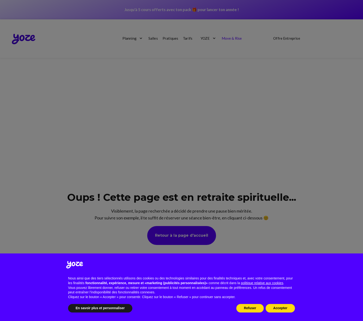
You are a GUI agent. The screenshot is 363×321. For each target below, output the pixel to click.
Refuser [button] (250, 308)
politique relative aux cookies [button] (262, 283)
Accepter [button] (280, 308)
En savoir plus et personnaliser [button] (100, 308)
